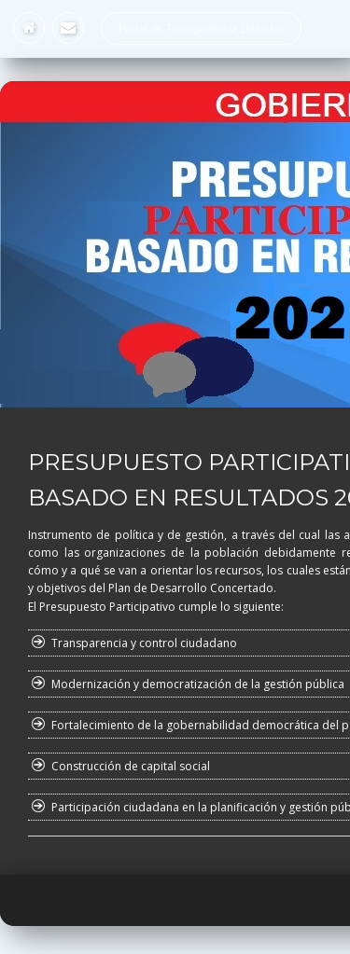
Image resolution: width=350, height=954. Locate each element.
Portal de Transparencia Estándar (201, 28)
